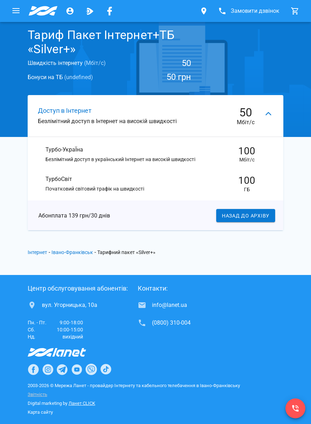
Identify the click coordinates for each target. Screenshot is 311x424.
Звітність (37, 394)
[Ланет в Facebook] (33, 369)
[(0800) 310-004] (295, 408)
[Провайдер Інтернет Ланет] (65, 352)
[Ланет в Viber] (91, 369)
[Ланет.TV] (90, 11)
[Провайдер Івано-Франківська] (43, 11)
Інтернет (37, 252)
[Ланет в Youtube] (76, 369)
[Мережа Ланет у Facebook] (110, 11)
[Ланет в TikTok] (105, 369)
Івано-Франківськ (72, 252)
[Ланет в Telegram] (62, 369)
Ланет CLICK (82, 403)
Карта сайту (40, 412)
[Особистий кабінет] (70, 11)
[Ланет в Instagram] (48, 369)
